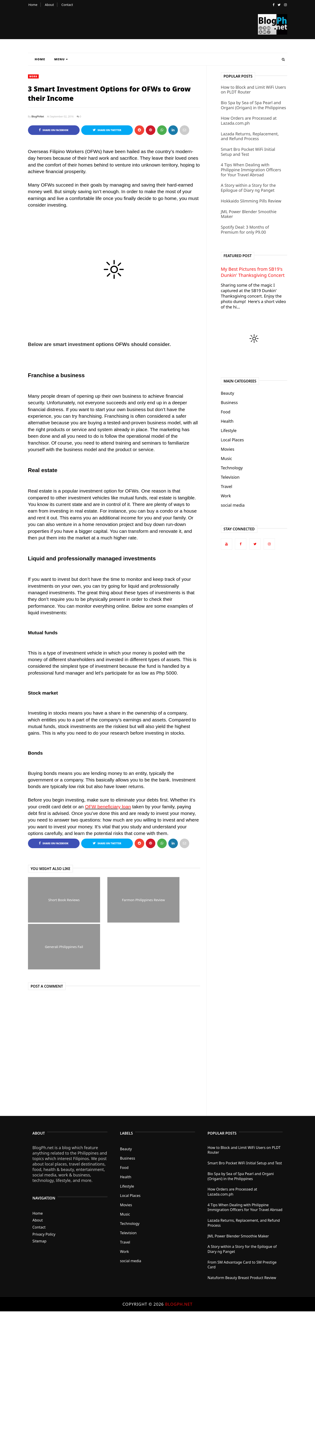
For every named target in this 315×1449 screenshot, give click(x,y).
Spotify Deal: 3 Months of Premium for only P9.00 (245, 229)
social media (233, 505)
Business (229, 402)
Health (227, 421)
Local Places (232, 440)
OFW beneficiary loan (108, 806)
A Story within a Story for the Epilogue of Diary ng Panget (248, 187)
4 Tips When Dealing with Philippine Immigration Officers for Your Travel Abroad (251, 169)
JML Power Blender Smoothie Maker (249, 214)
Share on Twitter (107, 130)
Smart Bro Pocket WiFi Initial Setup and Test (248, 152)
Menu (61, 59)
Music (226, 458)
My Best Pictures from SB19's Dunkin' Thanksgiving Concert (253, 272)
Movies (227, 449)
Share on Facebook (53, 130)
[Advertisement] (136, 1380)
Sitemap (40, 1241)
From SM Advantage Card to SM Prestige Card (242, 1265)
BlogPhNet (37, 116)
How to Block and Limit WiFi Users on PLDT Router (253, 89)
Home (33, 5)
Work (33, 76)
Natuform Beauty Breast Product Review (242, 1277)
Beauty (227, 393)
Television (230, 477)
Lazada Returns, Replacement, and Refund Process (250, 136)
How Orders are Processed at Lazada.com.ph (249, 120)
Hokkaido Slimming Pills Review (251, 201)
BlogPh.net (179, 1304)
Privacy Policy (44, 1234)
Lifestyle (229, 430)
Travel (226, 486)
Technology (232, 467)
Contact (67, 5)
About (49, 5)
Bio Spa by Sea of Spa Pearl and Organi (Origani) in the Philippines (253, 105)
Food (225, 412)
